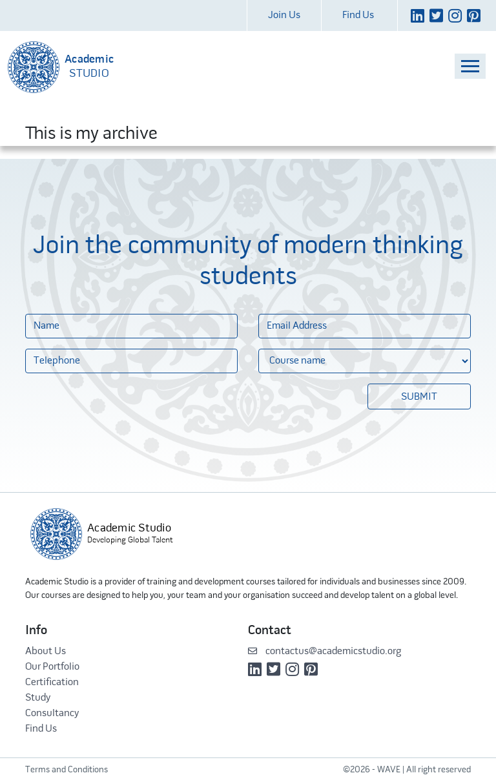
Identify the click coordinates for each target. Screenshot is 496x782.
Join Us (284, 15)
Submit (419, 397)
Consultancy (52, 713)
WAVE (388, 770)
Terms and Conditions (66, 770)
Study (37, 698)
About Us (45, 651)
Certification (52, 682)
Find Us (358, 15)
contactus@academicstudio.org (324, 651)
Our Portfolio (52, 667)
